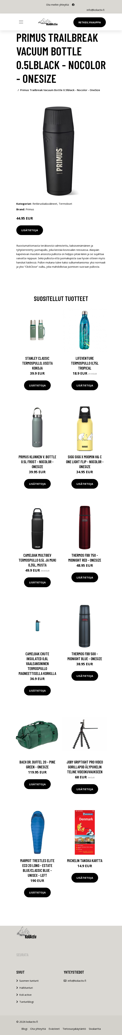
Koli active (25, 994)
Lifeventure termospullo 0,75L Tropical (84, 363)
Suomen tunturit (29, 980)
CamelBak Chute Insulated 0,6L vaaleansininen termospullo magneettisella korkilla (37, 663)
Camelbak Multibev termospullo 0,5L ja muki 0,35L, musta (37, 560)
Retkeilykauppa (89, 22)
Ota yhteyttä (38, 1028)
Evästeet (54, 1028)
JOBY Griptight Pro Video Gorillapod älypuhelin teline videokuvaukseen (85, 767)
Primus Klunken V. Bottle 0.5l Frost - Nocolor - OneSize (37, 461)
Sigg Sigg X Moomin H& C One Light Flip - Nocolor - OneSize (85, 461)
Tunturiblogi (26, 1001)
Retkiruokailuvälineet (44, 203)
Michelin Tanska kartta (84, 860)
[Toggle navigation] (21, 22)
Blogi (24, 1028)
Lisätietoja (29, 230)
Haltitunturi (26, 987)
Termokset (65, 203)
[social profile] (73, 4)
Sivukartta (95, 1028)
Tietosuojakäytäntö (74, 1028)
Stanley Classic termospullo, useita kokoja (37, 363)
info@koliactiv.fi (95, 10)
